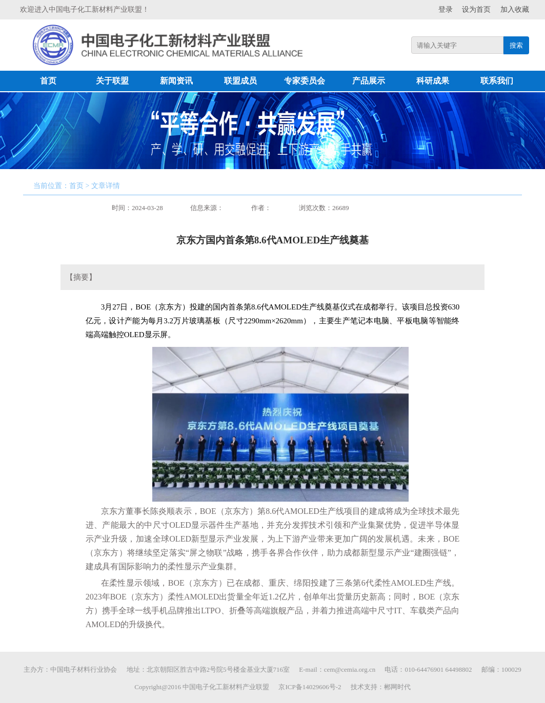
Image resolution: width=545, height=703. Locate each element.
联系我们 (496, 80)
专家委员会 (304, 80)
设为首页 (476, 9)
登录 (445, 9)
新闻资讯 (176, 80)
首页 (48, 80)
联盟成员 (240, 80)
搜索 (516, 45)
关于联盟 (112, 80)
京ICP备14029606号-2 (309, 687)
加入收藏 (514, 9)
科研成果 (432, 80)
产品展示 (368, 80)
